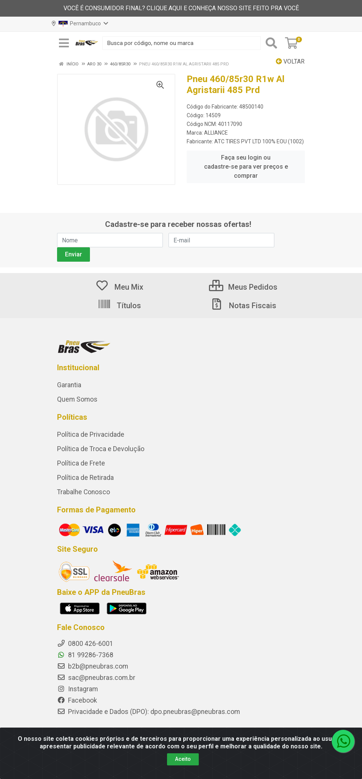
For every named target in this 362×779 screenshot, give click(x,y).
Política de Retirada (85, 477)
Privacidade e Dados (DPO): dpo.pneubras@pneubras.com (148, 711)
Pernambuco (80, 23)
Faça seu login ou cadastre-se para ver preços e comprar (246, 166)
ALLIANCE (216, 133)
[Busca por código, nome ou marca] (181, 43)
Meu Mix (119, 287)
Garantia (69, 385)
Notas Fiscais (243, 305)
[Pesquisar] (271, 43)
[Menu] (64, 43)
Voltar (290, 61)
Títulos (119, 305)
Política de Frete (81, 463)
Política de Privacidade (90, 434)
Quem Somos (77, 399)
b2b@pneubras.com (92, 666)
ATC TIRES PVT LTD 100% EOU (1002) (259, 141)
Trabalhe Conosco (83, 492)
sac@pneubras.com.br (96, 677)
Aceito (183, 759)
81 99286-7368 (85, 655)
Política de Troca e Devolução (100, 449)
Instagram (77, 689)
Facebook (77, 700)
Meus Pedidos (243, 287)
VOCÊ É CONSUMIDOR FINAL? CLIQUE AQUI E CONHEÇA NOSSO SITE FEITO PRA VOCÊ (181, 8)
